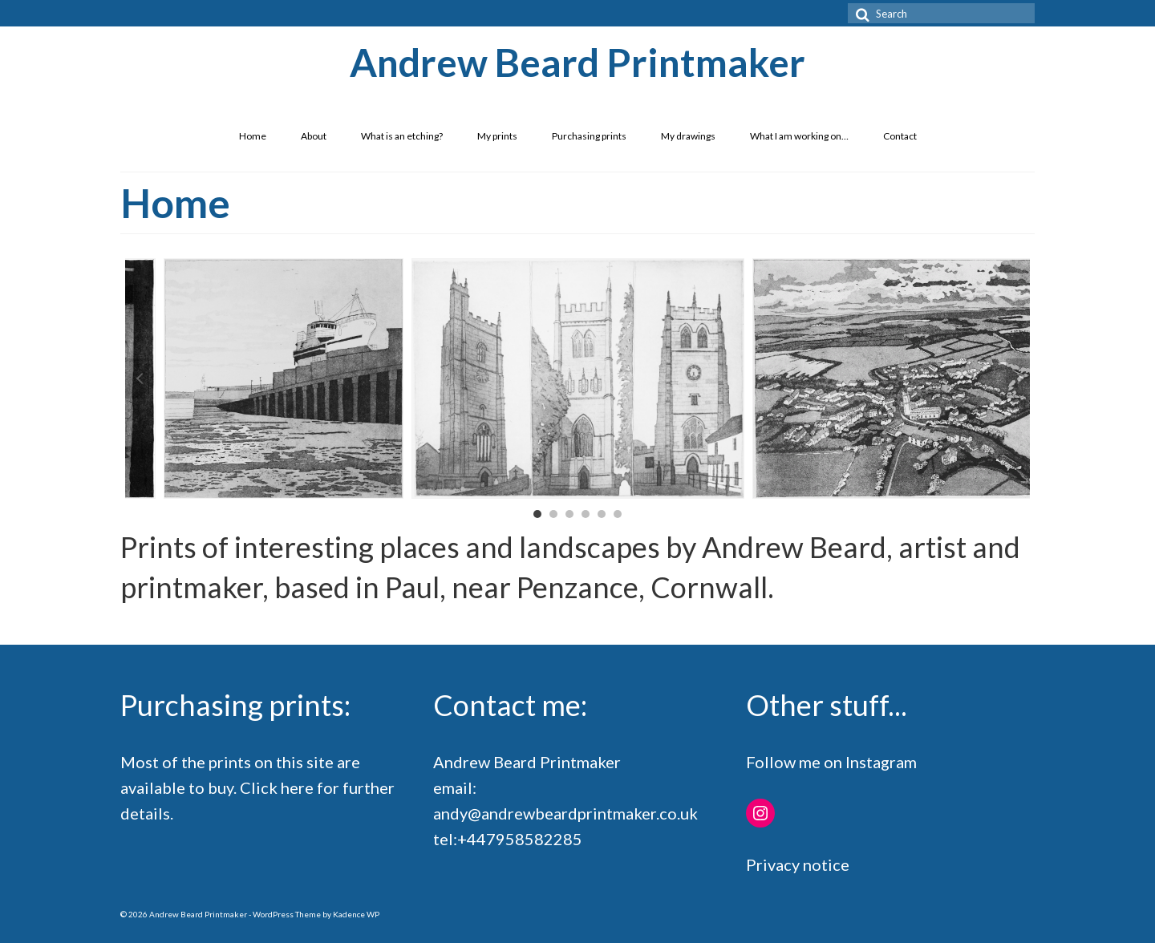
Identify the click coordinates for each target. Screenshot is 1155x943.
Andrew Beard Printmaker (577, 62)
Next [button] (1018, 378)
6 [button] (618, 514)
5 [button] (602, 514)
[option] (577, 378)
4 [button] (586, 514)
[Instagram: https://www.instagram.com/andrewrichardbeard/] (760, 813)
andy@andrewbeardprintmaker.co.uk (565, 813)
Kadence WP (356, 914)
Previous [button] (137, 378)
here (297, 787)
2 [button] (553, 514)
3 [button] (569, 514)
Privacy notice (797, 864)
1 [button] (537, 514)
